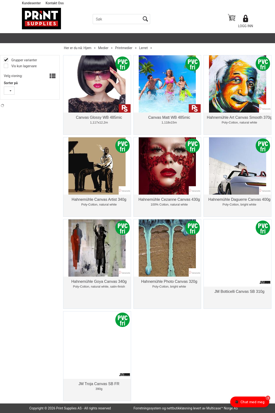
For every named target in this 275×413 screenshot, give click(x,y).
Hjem (88, 48)
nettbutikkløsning (179, 408)
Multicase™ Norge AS (222, 408)
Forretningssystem (147, 408)
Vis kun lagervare (23, 66)
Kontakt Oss (55, 3)
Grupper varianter (23, 60)
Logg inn (245, 26)
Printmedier (123, 48)
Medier (103, 48)
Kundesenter (31, 3)
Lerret (143, 48)
